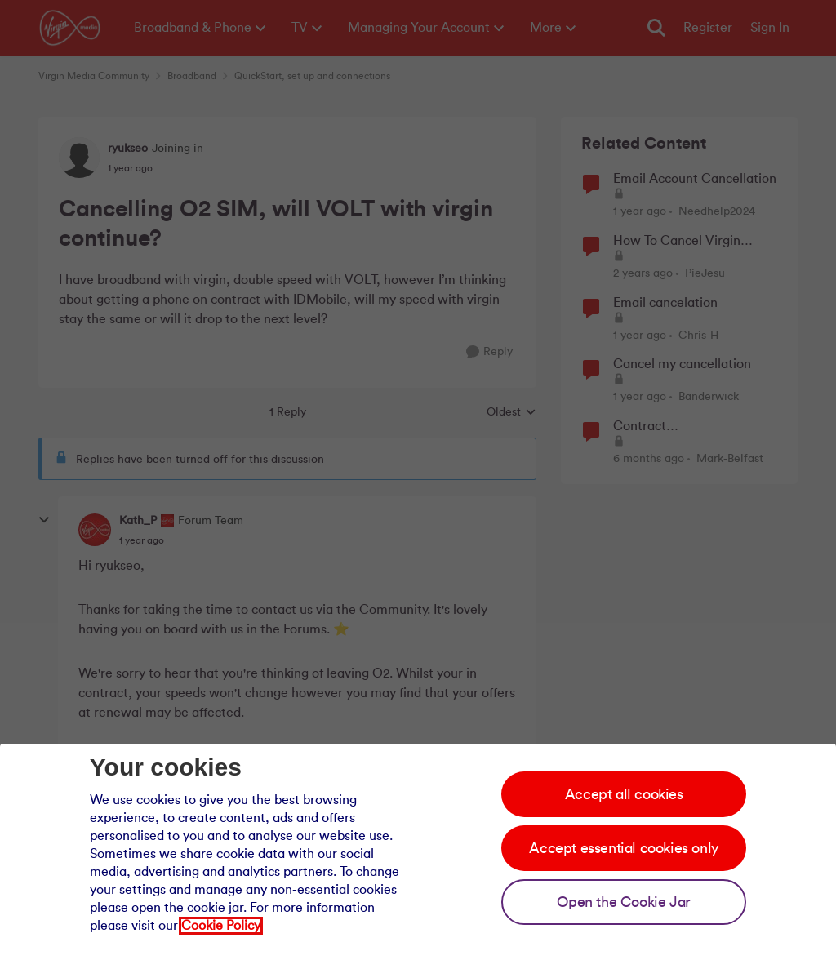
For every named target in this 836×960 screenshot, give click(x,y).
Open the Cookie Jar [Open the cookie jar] (623, 902)
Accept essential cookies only (623, 848)
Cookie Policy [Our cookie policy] (220, 925)
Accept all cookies (624, 794)
